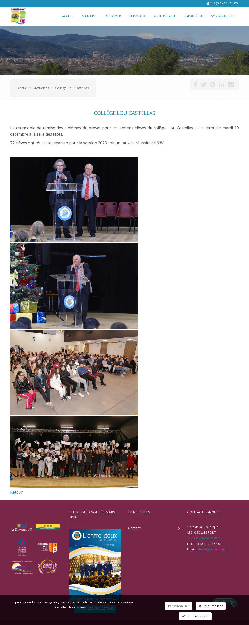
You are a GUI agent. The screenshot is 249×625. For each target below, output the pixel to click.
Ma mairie (89, 16)
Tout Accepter (195, 616)
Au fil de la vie (165, 16)
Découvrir (113, 16)
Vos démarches (222, 16)
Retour (16, 492)
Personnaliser (178, 606)
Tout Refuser (210, 606)
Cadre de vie (193, 16)
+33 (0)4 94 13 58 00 (224, 3)
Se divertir (137, 16)
